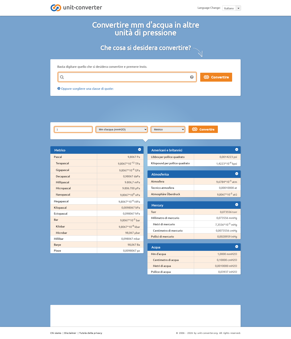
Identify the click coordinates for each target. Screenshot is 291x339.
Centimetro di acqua (166, 260)
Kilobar (60, 226)
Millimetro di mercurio (165, 218)
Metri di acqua (162, 265)
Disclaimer (70, 332)
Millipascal (62, 182)
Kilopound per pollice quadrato (170, 163)
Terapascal (62, 163)
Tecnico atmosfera (162, 187)
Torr (153, 212)
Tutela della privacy (90, 332)
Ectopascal (60, 213)
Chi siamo (55, 332)
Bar (56, 219)
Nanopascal (63, 194)
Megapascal (61, 201)
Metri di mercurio (164, 224)
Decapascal (63, 176)
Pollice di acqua (161, 271)
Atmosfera (157, 181)
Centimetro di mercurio (168, 230)
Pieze (57, 250)
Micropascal (63, 188)
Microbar (61, 232)
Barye (57, 244)
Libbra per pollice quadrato (168, 157)
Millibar (58, 238)
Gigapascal (62, 170)
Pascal (58, 157)
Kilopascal (60, 207)
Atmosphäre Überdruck (165, 194)
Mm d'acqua (158, 254)
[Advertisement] (146, 109)
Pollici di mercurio (162, 236)
